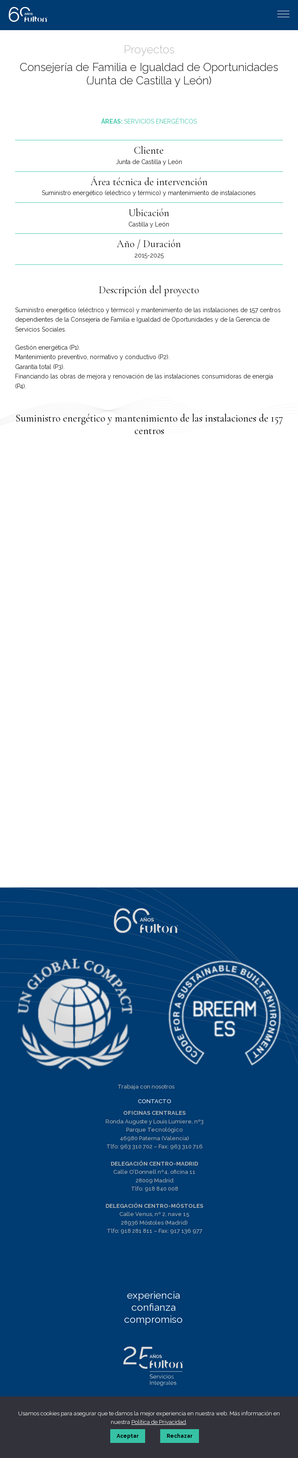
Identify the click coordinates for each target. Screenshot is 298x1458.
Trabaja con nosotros (146, 1086)
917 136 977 (186, 1231)
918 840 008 (161, 1188)
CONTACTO (154, 1101)
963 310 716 (186, 1146)
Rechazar (179, 1436)
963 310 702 (136, 1146)
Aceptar (128, 1436)
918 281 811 (136, 1231)
